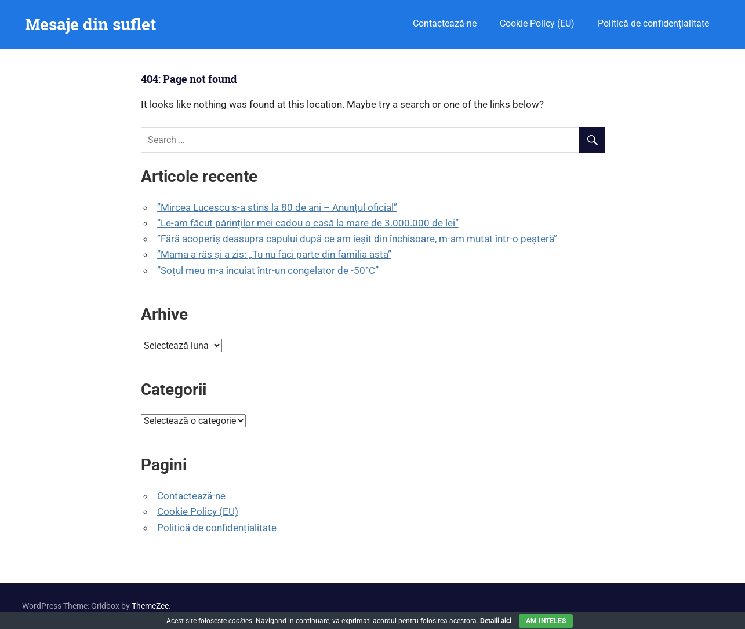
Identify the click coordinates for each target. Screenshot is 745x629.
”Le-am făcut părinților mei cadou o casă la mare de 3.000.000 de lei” (308, 223)
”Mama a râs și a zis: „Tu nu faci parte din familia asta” (274, 254)
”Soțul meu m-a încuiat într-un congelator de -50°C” (268, 270)
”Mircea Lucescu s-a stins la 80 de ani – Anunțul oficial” (277, 207)
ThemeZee (150, 605)
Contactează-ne (445, 23)
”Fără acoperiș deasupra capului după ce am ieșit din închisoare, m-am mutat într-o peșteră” (357, 238)
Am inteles (546, 621)
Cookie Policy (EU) (537, 23)
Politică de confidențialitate (653, 23)
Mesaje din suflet (90, 24)
